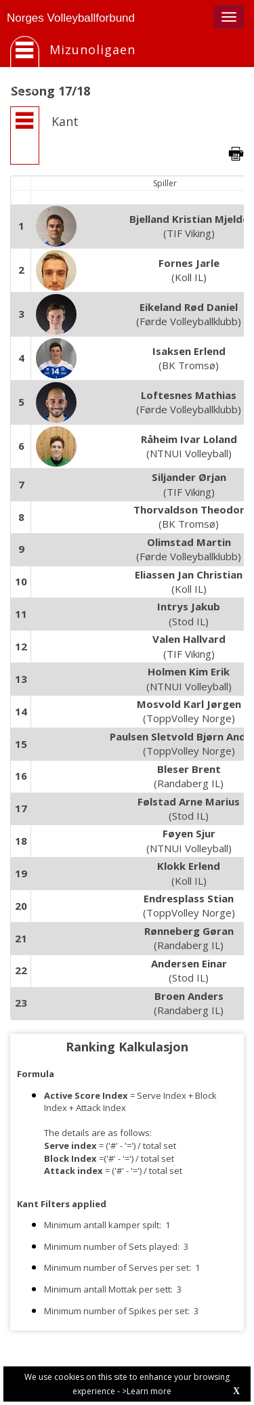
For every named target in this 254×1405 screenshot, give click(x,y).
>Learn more (146, 1391)
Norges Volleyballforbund (71, 18)
